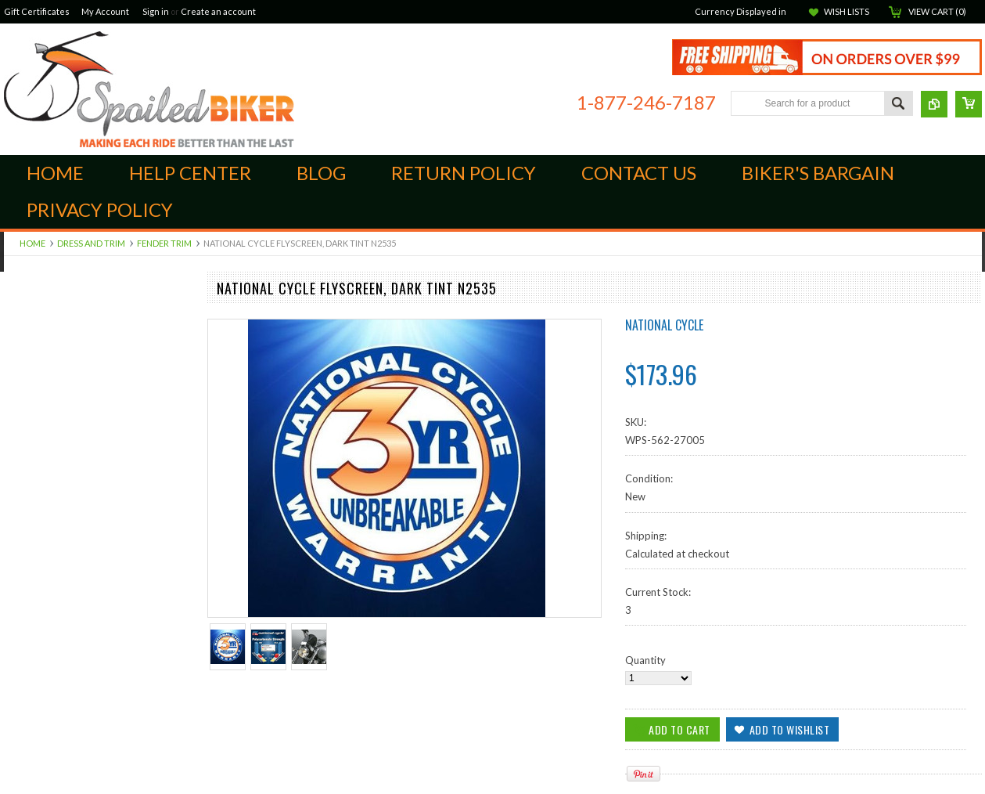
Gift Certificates (37, 11)
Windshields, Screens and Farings (79, 549)
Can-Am (22, 311)
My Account (105, 11)
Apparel (22, 562)
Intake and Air (36, 390)
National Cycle (664, 325)
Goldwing (26, 628)
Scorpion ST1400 (44, 416)
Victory (21, 694)
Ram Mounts (33, 483)
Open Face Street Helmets (64, 747)
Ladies (18, 734)
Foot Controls (36, 364)
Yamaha (22, 708)
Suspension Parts (43, 430)
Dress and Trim (91, 243)
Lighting (21, 668)
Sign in (155, 11)
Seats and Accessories (54, 681)
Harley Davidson (42, 641)
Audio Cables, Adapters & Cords (78, 443)
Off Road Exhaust (44, 456)
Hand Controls (37, 376)
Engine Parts (32, 351)
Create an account (218, 11)
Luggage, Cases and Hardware (72, 509)
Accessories (31, 773)
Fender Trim (164, 243)
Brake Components (48, 337)
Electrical (24, 614)
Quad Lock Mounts (47, 403)
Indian (18, 324)
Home (32, 243)
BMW (17, 602)
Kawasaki (25, 654)
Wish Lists (846, 11)
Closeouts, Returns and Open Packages (93, 787)
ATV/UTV (26, 589)
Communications (42, 721)
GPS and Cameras (45, 575)
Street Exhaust (37, 535)
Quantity (645, 660)
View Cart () (937, 11)
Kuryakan (25, 470)
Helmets (22, 760)
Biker (149, 89)
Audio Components (48, 495)
